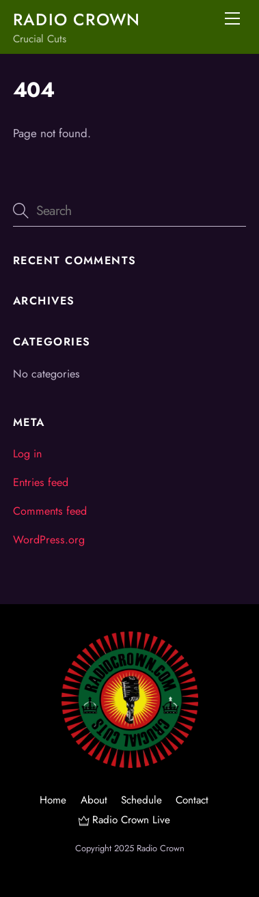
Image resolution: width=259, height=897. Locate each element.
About (94, 800)
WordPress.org (49, 539)
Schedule (141, 800)
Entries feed (40, 482)
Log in (27, 453)
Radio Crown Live (124, 819)
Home (53, 800)
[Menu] (232, 18)
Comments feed (50, 511)
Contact (192, 800)
